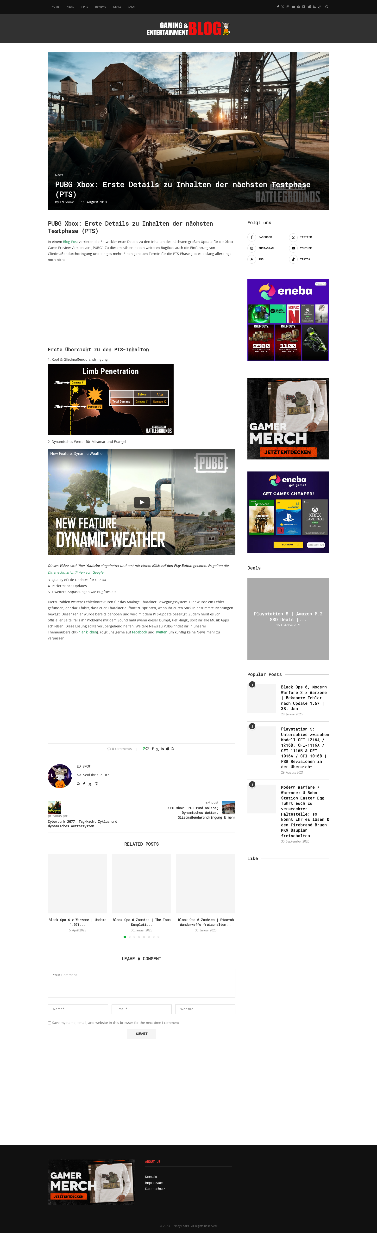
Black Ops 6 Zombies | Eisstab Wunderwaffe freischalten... (206, 922)
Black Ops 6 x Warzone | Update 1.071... (77, 922)
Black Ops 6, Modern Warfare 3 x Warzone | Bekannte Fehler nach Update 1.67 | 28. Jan (304, 697)
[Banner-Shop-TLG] (288, 379)
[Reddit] (309, 7)
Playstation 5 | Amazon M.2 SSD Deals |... (288, 616)
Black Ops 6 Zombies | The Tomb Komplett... (141, 922)
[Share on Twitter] (157, 749)
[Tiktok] (319, 7)
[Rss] (314, 7)
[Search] (326, 7)
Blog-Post (70, 242)
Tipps (84, 7)
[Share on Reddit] (167, 749)
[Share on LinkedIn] (162, 749)
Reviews (100, 7)
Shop (132, 7)
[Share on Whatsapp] (172, 749)
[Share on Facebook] (153, 749)
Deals (117, 7)
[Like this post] (147, 749)
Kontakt (151, 1177)
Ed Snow (67, 202)
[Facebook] (278, 7)
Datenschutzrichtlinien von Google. (76, 572)
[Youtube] (293, 7)
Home (55, 7)
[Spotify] (298, 7)
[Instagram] (288, 7)
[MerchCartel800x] (91, 1161)
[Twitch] (303, 7)
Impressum (154, 1183)
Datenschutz (155, 1189)
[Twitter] (282, 7)
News (70, 7)
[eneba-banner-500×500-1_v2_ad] (288, 473)
